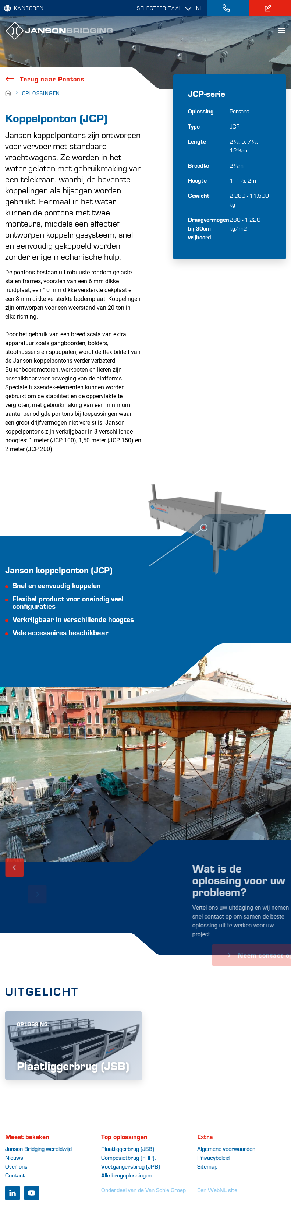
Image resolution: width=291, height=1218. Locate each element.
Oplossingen (41, 92)
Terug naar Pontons (44, 78)
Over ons (16, 1166)
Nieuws (14, 1157)
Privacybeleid (213, 1157)
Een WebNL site (217, 1190)
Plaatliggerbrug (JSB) (127, 1148)
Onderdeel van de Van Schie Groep (143, 1190)
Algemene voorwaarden (226, 1148)
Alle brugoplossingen (126, 1175)
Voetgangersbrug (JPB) (130, 1166)
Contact (15, 1175)
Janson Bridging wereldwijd (38, 1148)
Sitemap (207, 1166)
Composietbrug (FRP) (128, 1157)
